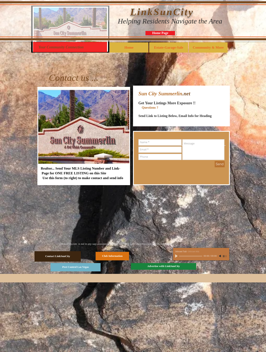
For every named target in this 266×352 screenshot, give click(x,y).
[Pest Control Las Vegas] (75, 267)
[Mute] (220, 256)
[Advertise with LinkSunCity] (163, 266)
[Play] (177, 256)
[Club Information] (112, 256)
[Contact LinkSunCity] (57, 256)
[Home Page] (160, 33)
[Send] (220, 164)
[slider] (225, 256)
